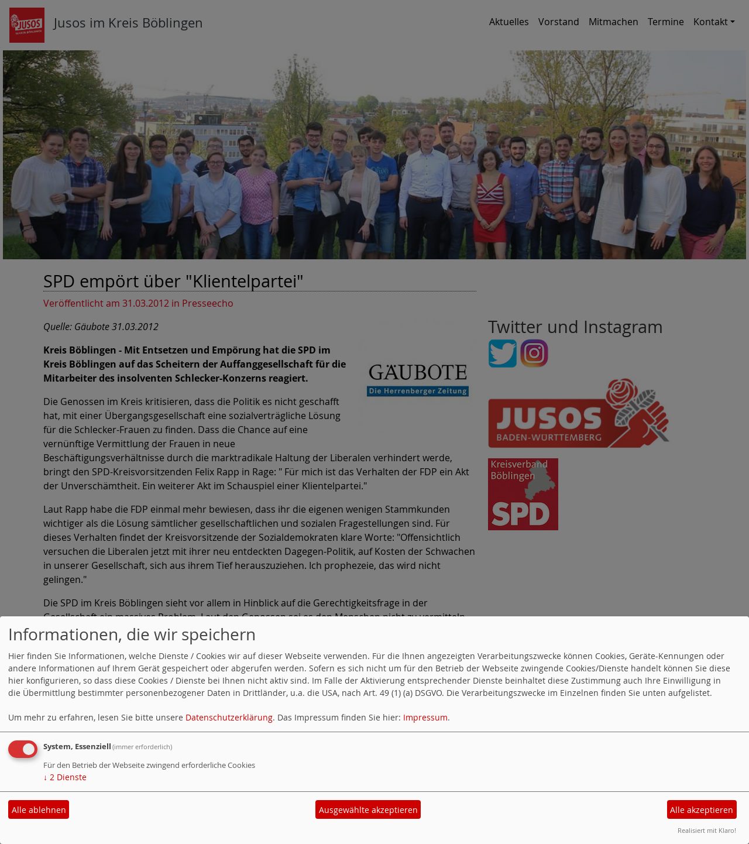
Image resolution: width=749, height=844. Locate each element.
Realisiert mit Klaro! (707, 830)
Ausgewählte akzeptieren (368, 809)
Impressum (425, 717)
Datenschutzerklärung (229, 717)
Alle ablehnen (39, 809)
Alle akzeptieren (701, 809)
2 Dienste (65, 777)
